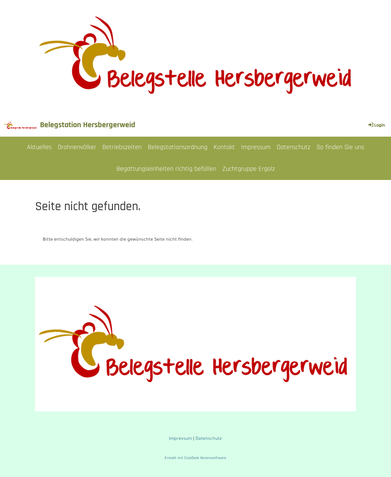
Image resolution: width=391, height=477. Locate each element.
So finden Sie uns (340, 147)
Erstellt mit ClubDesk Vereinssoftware (195, 459)
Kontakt (224, 147)
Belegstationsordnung (177, 147)
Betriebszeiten (122, 147)
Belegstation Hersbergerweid (87, 125)
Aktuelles (39, 147)
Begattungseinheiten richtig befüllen (166, 169)
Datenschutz (293, 147)
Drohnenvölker (77, 147)
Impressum (256, 147)
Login (376, 125)
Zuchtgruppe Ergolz (248, 169)
